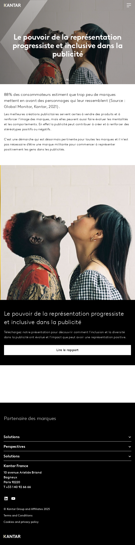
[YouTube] (6, 499)
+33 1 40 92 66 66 (18, 487)
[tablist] (67, 474)
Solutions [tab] (12, 437)
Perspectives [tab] (14, 447)
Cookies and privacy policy (21, 522)
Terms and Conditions (18, 515)
